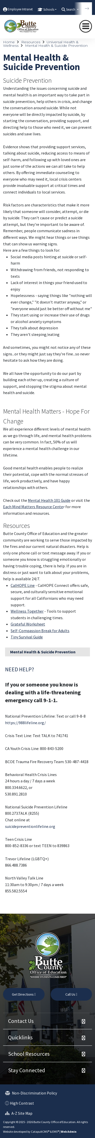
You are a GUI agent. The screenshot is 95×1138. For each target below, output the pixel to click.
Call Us (71, 994)
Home (9, 42)
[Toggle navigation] (85, 26)
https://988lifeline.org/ (25, 722)
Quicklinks (20, 1037)
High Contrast (22, 1103)
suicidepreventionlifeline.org (30, 826)
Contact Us (21, 1020)
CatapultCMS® (40, 1131)
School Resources (29, 1053)
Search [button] (71, 9)
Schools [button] (48, 9)
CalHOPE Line (23, 585)
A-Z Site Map (18, 1113)
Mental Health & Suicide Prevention (56, 45)
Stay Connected (26, 1070)
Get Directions (24, 994)
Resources (30, 42)
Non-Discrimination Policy (31, 1093)
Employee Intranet (20, 9)
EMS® (55, 1131)
